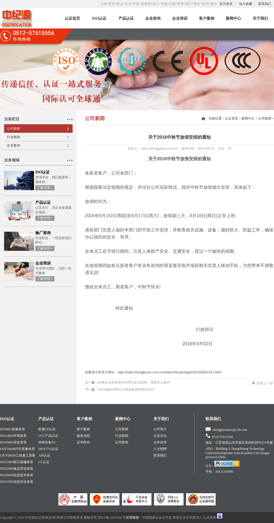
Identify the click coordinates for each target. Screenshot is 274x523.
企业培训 (179, 18)
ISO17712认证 (48, 449)
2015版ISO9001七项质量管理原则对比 (126, 389)
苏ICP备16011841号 (112, 517)
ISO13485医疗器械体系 (16, 462)
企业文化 (160, 436)
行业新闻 (13, 137)
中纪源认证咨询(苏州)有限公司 (47, 517)
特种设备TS (46, 442)
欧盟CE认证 (47, 429)
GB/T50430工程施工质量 (17, 455)
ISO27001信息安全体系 (16, 482)
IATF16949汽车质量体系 (17, 449)
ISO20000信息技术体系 (16, 475)
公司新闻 (13, 128)
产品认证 (126, 18)
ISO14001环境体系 (13, 436)
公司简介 (160, 429)
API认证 (44, 455)
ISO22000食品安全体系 (16, 468)
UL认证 (43, 462)
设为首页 (226, 4)
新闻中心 (233, 18)
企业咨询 (153, 18)
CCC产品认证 (48, 436)
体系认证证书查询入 (187, 517)
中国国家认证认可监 (157, 517)
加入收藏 (245, 4)
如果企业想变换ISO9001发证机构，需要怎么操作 (134, 382)
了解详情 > (45, 188)
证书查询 (13, 145)
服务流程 (83, 436)
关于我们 (260, 18)
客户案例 (206, 18)
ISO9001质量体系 (12, 429)
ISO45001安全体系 (13, 442)
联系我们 (264, 4)
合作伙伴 (160, 442)
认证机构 (209, 517)
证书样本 (83, 442)
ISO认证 (99, 18)
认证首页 (72, 18)
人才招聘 (160, 449)
